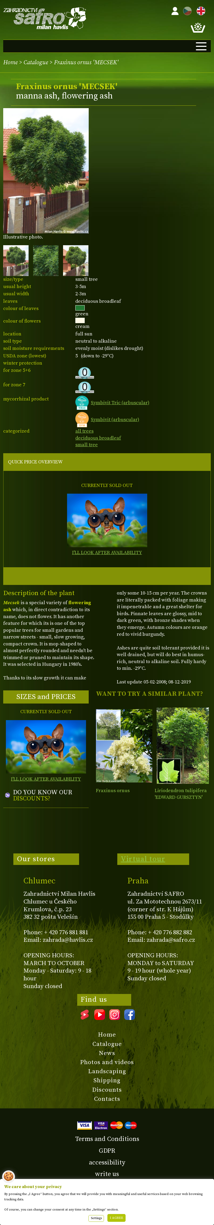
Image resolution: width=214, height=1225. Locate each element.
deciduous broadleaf (98, 438)
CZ (186, 10)
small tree (86, 445)
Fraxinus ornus (113, 791)
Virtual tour (143, 859)
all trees (84, 431)
